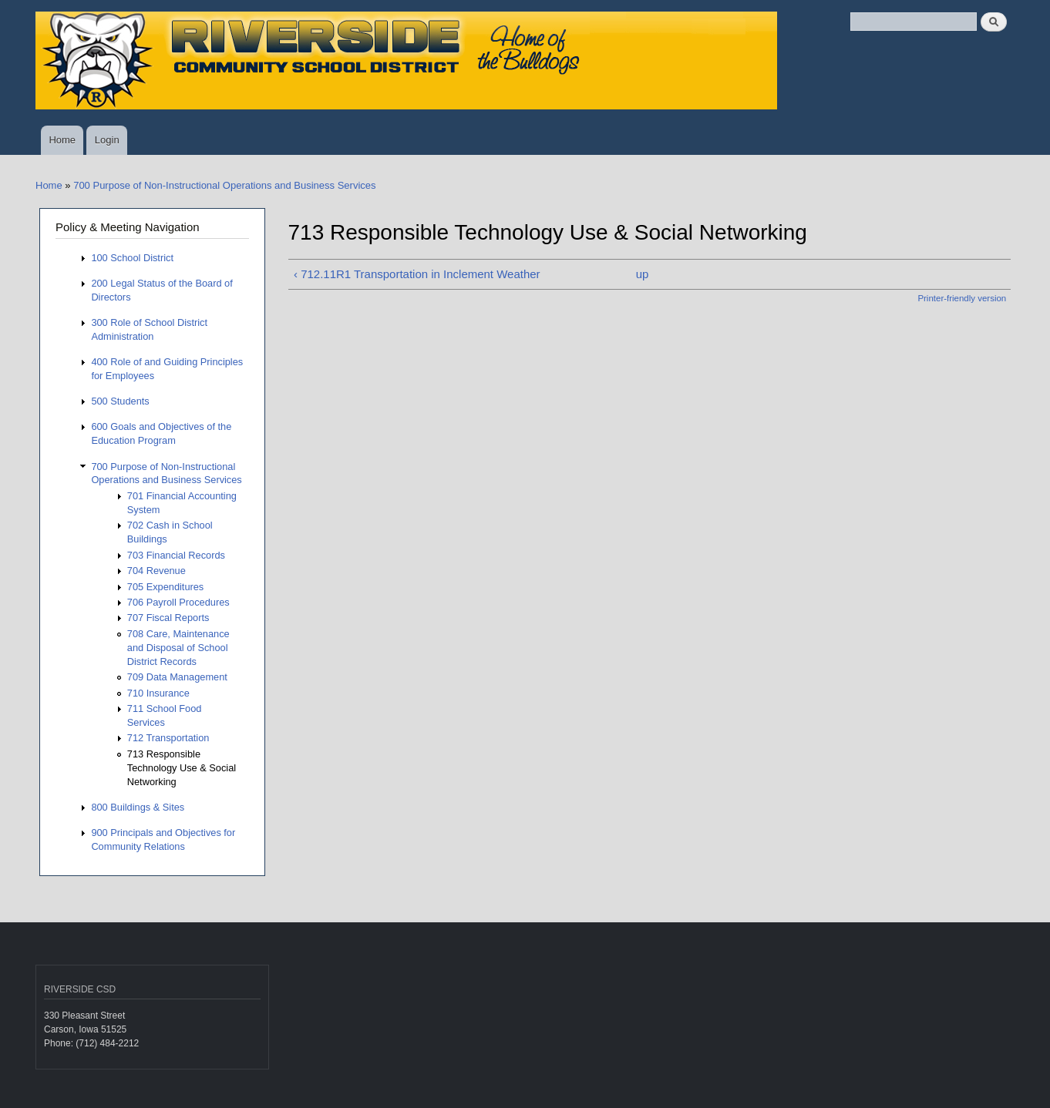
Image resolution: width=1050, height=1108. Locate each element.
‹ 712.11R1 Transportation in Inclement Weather (417, 273)
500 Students (120, 401)
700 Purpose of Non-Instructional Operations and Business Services (224, 185)
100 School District (132, 258)
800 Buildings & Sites (137, 807)
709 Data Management (177, 677)
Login (107, 140)
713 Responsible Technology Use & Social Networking (181, 767)
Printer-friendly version (961, 298)
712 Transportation (168, 738)
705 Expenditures (165, 587)
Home (62, 140)
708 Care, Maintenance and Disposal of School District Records (178, 647)
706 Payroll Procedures (178, 602)
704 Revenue (156, 570)
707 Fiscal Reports (168, 617)
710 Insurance (158, 693)
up (642, 273)
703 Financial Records (176, 555)
